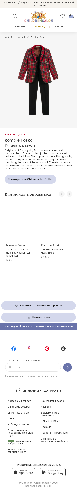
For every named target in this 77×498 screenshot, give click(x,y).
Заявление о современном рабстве (54, 440)
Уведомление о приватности (50, 414)
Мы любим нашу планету (38, 390)
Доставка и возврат (19, 400)
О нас (11, 418)
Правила (46, 426)
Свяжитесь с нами (18, 412)
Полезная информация (54, 432)
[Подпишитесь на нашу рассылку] (67, 367)
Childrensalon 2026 (46, 482)
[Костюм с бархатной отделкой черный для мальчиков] (21, 220)
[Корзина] (71, 16)
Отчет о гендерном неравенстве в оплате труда (20, 433)
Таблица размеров (19, 424)
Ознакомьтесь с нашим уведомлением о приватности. (31, 376)
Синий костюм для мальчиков (52, 251)
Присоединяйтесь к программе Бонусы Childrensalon (38, 326)
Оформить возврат (19, 406)
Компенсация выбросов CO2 (19, 442)
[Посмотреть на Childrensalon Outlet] (30, 179)
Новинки (19, 26)
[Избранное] (63, 16)
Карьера (46, 406)
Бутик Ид (40, 26)
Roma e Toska (19, 140)
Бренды (59, 26)
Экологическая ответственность (17, 450)
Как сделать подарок (53, 400)
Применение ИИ (50, 421)
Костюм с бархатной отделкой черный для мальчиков (18, 252)
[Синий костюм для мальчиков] (56, 220)
